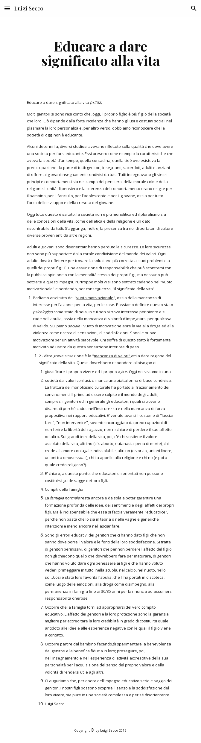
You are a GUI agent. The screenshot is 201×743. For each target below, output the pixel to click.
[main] (100, 53)
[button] (7, 8)
